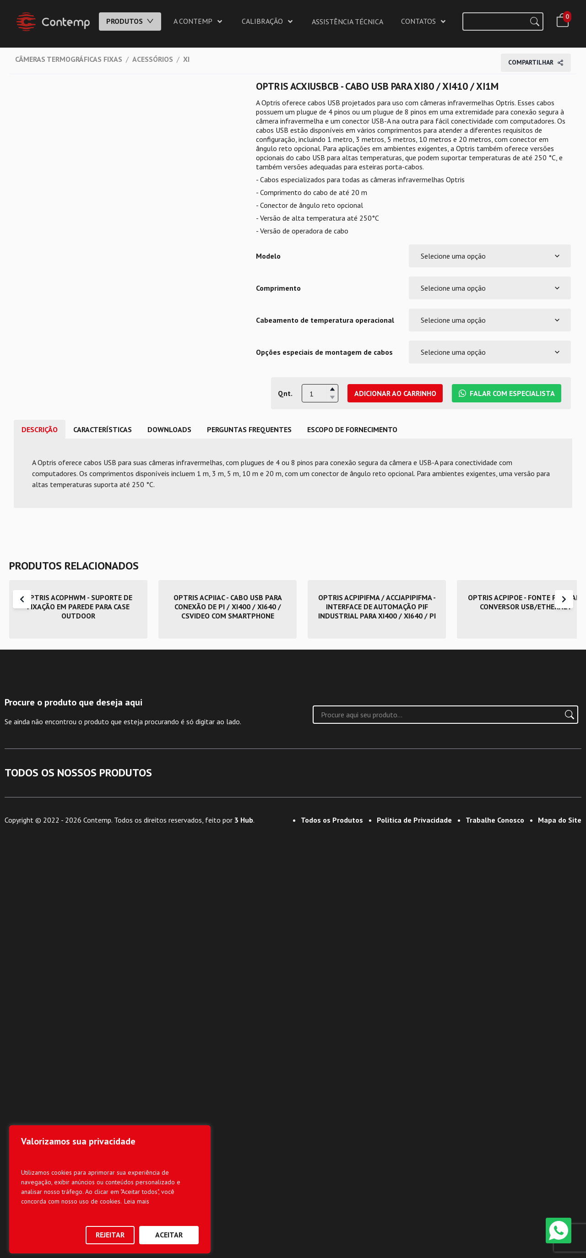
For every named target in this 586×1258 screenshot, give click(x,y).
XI (186, 59)
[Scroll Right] (564, 599)
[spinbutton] (320, 394)
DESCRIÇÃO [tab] (40, 429)
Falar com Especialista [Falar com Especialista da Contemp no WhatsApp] (507, 393)
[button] (331, 389)
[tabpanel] (293, 473)
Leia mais (136, 1201)
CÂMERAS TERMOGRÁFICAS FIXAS (68, 59)
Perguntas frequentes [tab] (249, 429)
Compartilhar (536, 62)
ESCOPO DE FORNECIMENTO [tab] (352, 429)
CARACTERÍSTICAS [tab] (102, 429)
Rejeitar (110, 1234)
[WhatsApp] (558, 1230)
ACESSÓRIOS (152, 59)
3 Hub (243, 1238)
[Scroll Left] (22, 599)
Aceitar (169, 1234)
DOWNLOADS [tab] (169, 429)
